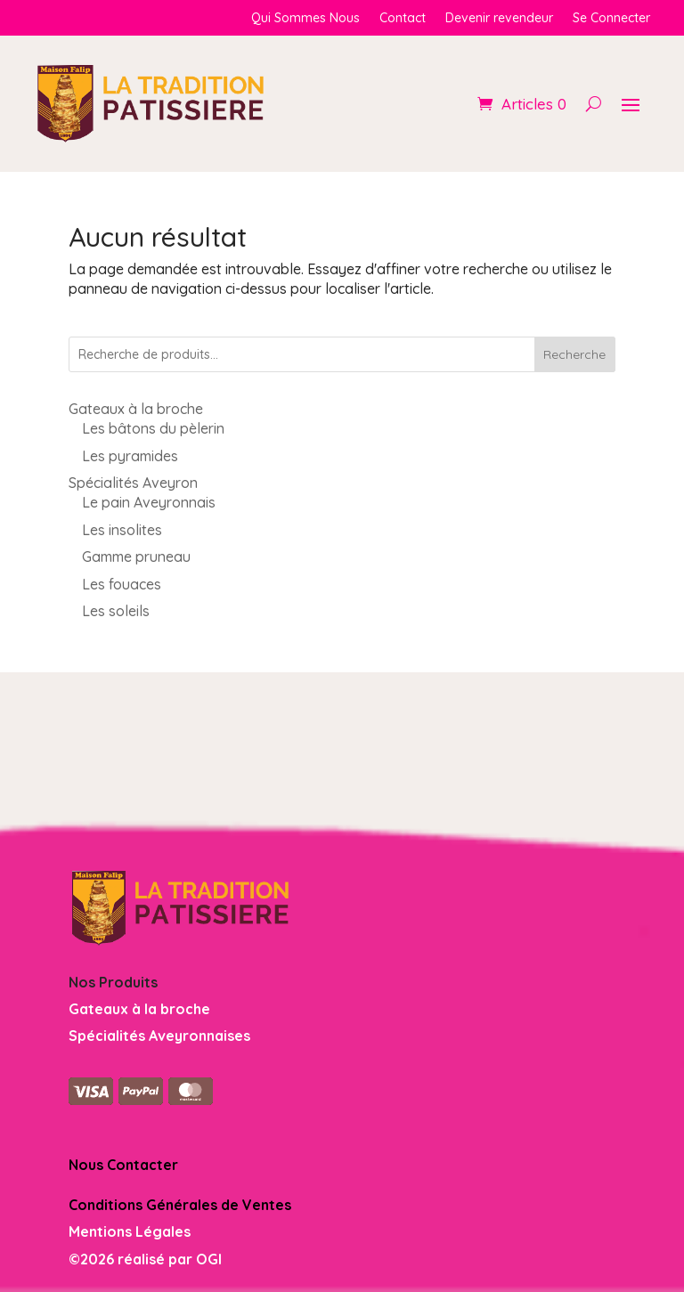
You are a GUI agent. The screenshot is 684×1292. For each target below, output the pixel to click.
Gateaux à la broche (139, 1009)
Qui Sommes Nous (305, 19)
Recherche (574, 354)
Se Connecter (611, 19)
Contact (402, 19)
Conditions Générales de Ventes (180, 1205)
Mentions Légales (130, 1231)
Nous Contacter (123, 1165)
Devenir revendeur (499, 19)
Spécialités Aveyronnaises (159, 1035)
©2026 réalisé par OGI (145, 1259)
